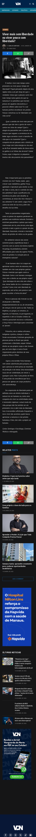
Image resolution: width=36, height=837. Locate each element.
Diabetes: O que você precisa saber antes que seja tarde (16, 477)
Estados (15, 10)
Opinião (5, 29)
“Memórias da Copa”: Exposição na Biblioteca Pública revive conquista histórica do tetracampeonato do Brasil (24, 663)
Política (24, 10)
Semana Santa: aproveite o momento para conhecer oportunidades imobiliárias (17, 566)
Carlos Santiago (13, 45)
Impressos (6, 10)
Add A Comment (17, 579)
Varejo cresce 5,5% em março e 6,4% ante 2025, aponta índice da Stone (23, 678)
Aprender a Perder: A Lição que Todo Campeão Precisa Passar (16, 535)
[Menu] (3, 4)
